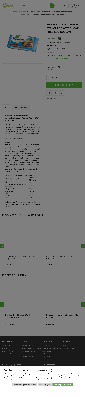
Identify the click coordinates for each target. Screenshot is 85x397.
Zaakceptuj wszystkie (63, 385)
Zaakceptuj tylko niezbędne (24, 385)
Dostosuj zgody (45, 385)
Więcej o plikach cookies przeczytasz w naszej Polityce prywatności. (28, 380)
